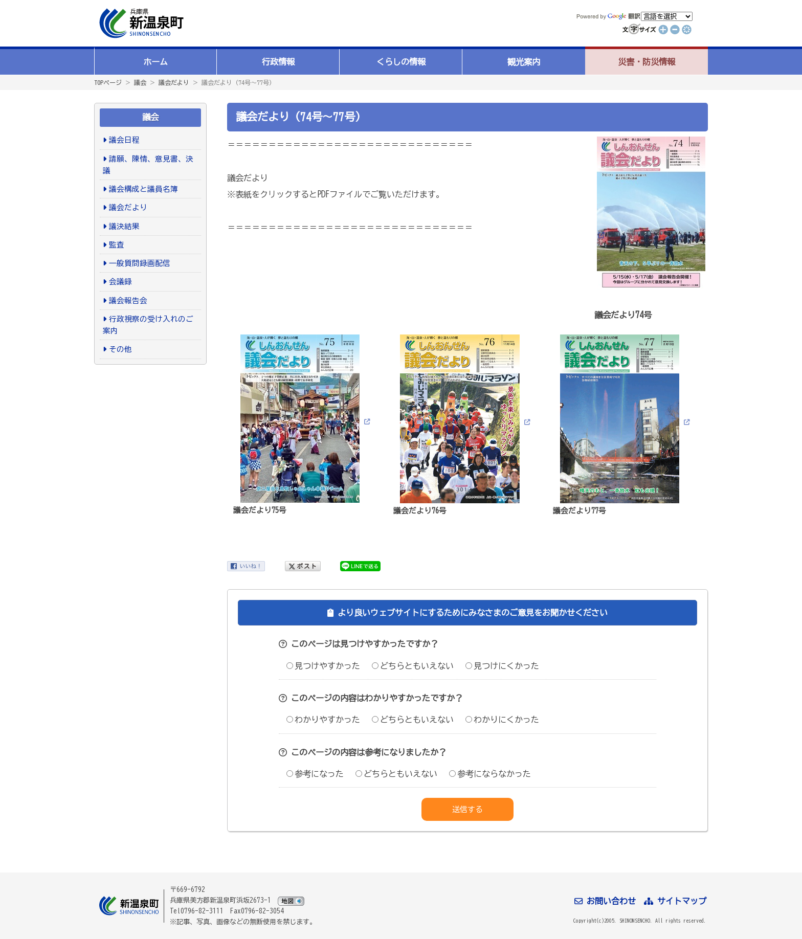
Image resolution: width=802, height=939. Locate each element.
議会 (140, 82)
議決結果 (124, 226)
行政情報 (278, 62)
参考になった (315, 774)
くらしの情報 (401, 62)
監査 (116, 245)
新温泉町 (140, 23)
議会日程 (124, 140)
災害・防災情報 (646, 62)
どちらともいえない (413, 666)
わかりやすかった (323, 720)
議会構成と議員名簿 (143, 189)
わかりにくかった (502, 720)
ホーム (155, 62)
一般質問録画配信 (139, 263)
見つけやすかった (323, 666)
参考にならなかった (490, 774)
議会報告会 (128, 300)
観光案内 (523, 62)
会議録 (120, 281)
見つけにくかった (502, 666)
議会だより (174, 82)
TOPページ (108, 82)
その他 (120, 349)
